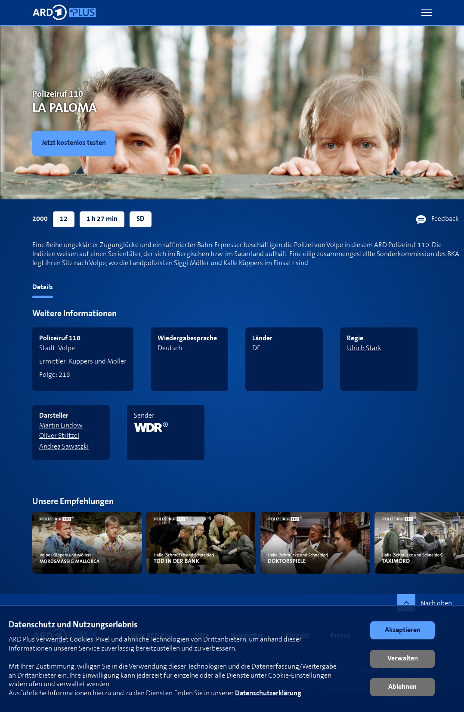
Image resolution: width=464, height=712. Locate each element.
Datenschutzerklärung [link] (268, 693)
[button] (426, 12)
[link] (75, 143)
